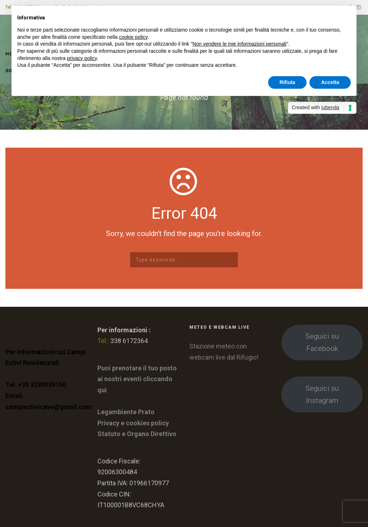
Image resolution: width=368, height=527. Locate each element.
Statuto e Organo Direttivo (136, 434)
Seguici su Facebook (322, 342)
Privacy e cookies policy (133, 423)
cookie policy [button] (133, 37)
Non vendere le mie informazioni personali (239, 44)
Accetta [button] (330, 82)
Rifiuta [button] (287, 82)
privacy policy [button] (82, 58)
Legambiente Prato (126, 412)
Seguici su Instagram (322, 394)
